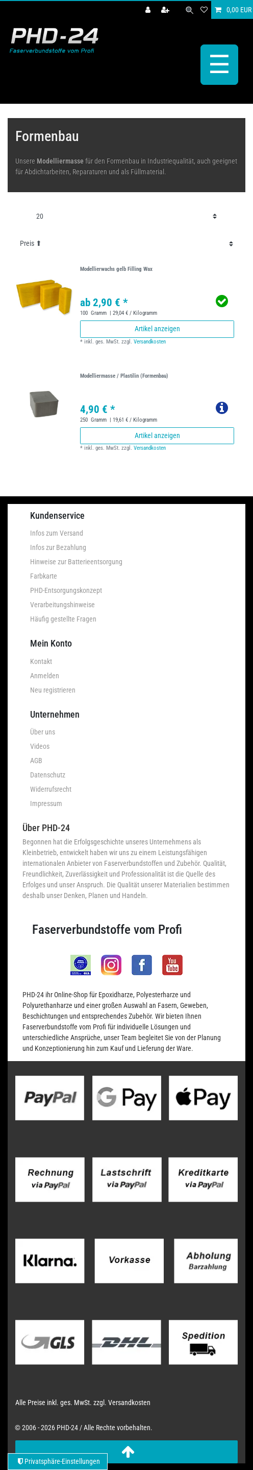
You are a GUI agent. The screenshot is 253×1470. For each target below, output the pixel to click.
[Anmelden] (149, 10)
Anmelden (44, 676)
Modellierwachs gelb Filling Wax (116, 269)
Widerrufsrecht (50, 789)
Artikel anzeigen (157, 329)
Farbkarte (43, 576)
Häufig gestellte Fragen (63, 619)
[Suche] (189, 10)
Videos (39, 746)
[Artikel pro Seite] (126, 216)
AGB (36, 760)
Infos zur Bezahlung (58, 547)
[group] (43, 297)
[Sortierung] (126, 244)
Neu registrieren (52, 690)
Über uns (42, 732)
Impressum (46, 803)
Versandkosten (150, 341)
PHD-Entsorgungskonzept (66, 590)
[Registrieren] (166, 10)
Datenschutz (47, 775)
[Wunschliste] (204, 10)
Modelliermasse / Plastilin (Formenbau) (124, 376)
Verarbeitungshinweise (62, 605)
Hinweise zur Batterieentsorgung (76, 562)
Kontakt (41, 661)
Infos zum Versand (56, 533)
